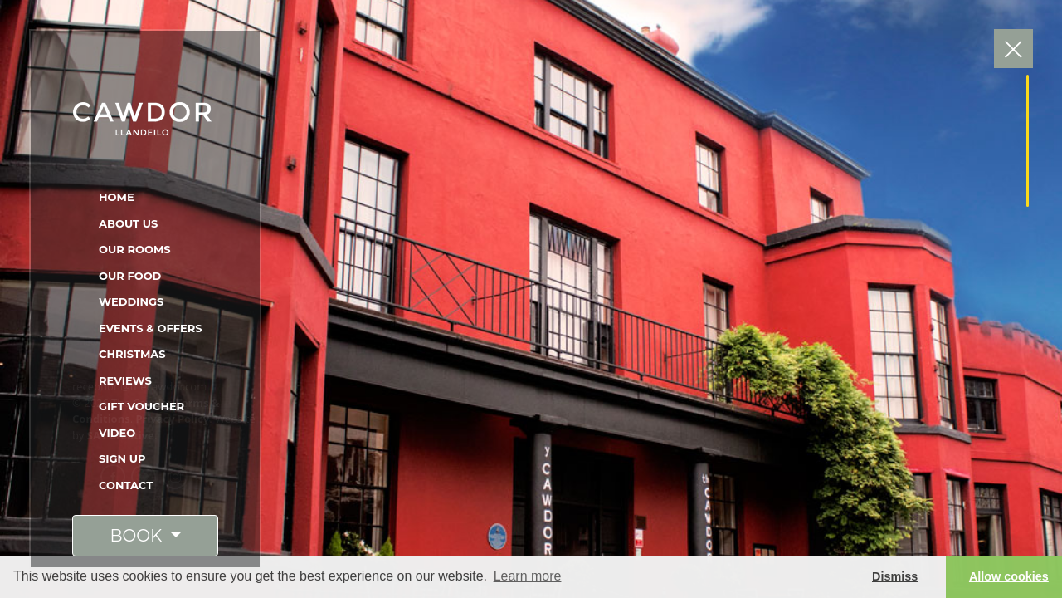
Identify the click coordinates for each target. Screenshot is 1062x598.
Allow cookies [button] (1009, 576)
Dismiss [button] (895, 576)
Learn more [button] (528, 576)
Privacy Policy (173, 418)
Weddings (131, 301)
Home (116, 196)
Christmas (132, 353)
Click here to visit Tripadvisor (575, 144)
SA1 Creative (120, 435)
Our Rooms (135, 249)
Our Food (130, 275)
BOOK (138, 536)
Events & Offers (150, 328)
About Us (128, 223)
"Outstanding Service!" (493, 239)
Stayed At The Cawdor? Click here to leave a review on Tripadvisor (561, 411)
